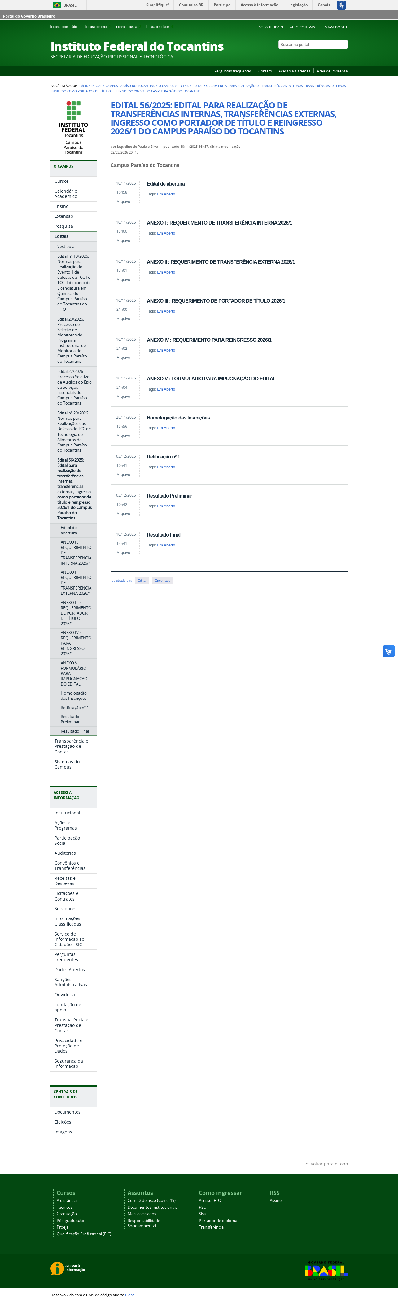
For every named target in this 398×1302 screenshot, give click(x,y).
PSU (202, 1207)
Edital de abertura (166, 183)
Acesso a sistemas (294, 70)
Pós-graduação (70, 1220)
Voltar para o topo (329, 1164)
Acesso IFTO (210, 1200)
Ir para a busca (129, 26)
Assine (276, 1200)
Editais (183, 86)
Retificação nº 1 (163, 456)
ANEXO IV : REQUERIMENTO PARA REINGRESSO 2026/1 (209, 340)
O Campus (166, 86)
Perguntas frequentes (233, 70)
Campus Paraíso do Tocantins (130, 86)
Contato (265, 70)
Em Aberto (166, 194)
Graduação (67, 1214)
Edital (142, 580)
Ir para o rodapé (160, 26)
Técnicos (64, 1207)
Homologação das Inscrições (178, 417)
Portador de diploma (218, 1220)
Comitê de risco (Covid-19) (152, 1200)
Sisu (202, 1214)
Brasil (70, 5)
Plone (130, 1294)
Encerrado (162, 580)
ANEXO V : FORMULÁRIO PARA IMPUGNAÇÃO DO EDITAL (211, 378)
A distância (67, 1200)
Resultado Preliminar (169, 495)
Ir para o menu (99, 26)
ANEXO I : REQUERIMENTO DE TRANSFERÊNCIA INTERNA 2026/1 (219, 223)
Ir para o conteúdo (66, 26)
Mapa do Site (336, 27)
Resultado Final (164, 534)
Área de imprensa (332, 70)
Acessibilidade (271, 27)
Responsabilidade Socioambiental (144, 1223)
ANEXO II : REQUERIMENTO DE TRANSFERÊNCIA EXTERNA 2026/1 (221, 262)
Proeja (62, 1227)
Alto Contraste (304, 27)
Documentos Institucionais (152, 1207)
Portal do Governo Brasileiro (29, 16)
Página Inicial (90, 86)
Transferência (211, 1227)
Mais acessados (142, 1214)
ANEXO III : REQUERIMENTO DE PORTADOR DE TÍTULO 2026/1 (216, 301)
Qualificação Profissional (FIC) (84, 1234)
